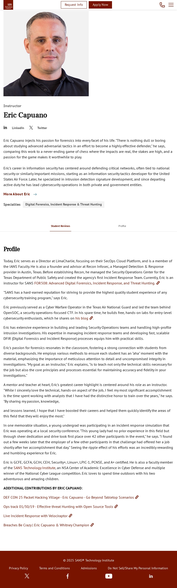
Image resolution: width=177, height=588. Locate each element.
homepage (8, 5)
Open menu (171, 5)
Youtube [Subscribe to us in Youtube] (108, 576)
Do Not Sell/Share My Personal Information (138, 568)
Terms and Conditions (54, 568)
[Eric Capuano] (15, 128)
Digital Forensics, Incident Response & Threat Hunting (63, 204)
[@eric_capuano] (39, 128)
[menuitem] (60, 226)
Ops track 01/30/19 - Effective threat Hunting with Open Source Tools (58, 506)
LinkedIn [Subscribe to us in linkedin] (150, 576)
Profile (122, 226)
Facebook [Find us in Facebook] (67, 576)
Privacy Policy (18, 568)
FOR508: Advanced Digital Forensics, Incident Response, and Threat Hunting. (94, 283)
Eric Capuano (25, 115)
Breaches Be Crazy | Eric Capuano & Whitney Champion (46, 525)
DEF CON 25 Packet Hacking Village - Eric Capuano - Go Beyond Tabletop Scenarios (68, 497)
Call (162, 5)
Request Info (74, 5)
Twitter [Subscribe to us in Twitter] (27, 576)
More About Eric (17, 194)
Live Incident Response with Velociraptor (35, 515)
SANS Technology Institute (34, 467)
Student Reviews (60, 226)
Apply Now (100, 5)
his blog (81, 318)
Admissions (89, 568)
